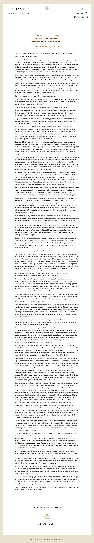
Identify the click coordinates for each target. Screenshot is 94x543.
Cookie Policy (48, 539)
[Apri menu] (86, 9)
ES (45, 25)
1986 (28, 14)
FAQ (31, 539)
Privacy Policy (58, 539)
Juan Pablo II (12, 14)
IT (48, 25)
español (80, 13)
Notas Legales (38, 539)
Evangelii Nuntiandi (22, 316)
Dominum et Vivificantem (36, 301)
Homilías (22, 14)
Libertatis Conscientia (24, 288)
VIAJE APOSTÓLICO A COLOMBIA (47, 35)
